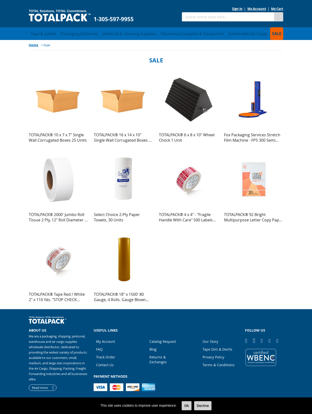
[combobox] (228, 16)
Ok (186, 405)
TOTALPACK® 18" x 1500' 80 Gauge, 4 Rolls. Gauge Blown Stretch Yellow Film (120, 295)
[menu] (156, 33)
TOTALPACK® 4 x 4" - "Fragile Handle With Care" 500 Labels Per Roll (186, 215)
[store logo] (60, 16)
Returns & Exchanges (158, 358)
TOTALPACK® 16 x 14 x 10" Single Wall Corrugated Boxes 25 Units (123, 136)
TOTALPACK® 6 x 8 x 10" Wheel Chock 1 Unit (186, 136)
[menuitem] (41, 33)
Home (33, 43)
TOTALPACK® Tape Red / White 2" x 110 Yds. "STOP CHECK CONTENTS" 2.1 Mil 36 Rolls (57, 295)
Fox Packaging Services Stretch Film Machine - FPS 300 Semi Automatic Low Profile (252, 136)
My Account (256, 9)
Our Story (210, 340)
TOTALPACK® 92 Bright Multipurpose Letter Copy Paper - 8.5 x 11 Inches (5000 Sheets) (253, 215)
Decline (203, 405)
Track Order (105, 355)
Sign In (237, 9)
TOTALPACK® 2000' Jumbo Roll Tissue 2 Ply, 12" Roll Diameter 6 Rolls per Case (58, 215)
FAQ (99, 347)
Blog (152, 347)
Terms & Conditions (218, 363)
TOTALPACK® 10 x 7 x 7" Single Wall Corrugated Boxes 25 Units (58, 136)
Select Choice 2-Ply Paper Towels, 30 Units (117, 215)
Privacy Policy (213, 355)
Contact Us (105, 363)
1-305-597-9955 (114, 19)
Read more (40, 386)
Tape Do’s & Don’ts (217, 347)
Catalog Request (162, 340)
